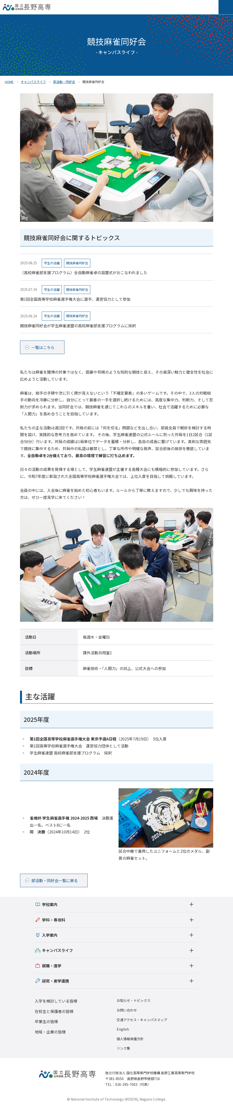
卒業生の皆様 (46, 1021)
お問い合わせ (127, 1010)
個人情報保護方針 (130, 1039)
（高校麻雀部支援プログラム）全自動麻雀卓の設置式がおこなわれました (83, 272)
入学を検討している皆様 (56, 1001)
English (123, 1029)
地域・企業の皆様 (50, 1031)
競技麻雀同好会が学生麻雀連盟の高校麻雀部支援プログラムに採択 (78, 325)
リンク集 (123, 1048)
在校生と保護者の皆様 (54, 1011)
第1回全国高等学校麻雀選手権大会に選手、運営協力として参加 (75, 299)
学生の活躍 (52, 263)
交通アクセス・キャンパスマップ (142, 1020)
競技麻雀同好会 (77, 263)
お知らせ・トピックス (133, 1000)
